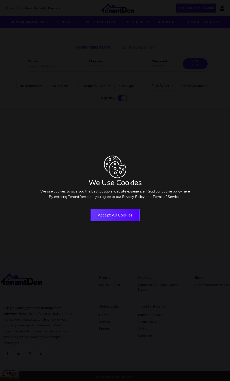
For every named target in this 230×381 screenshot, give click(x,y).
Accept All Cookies (115, 215)
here (186, 191)
